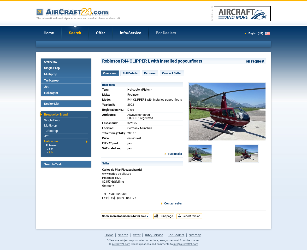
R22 (51, 149)
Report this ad (192, 216)
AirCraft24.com (121, 244)
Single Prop (52, 68)
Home (49, 33)
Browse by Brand (56, 114)
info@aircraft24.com (185, 244)
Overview (50, 62)
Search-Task (53, 164)
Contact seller (173, 203)
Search (75, 33)
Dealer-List (51, 103)
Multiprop (50, 74)
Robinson (51, 145)
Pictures (150, 73)
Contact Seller (172, 73)
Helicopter (51, 93)
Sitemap (195, 235)
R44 (51, 152)
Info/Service (130, 33)
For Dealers (166, 33)
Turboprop (51, 80)
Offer (100, 33)
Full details (175, 154)
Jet (46, 86)
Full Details (130, 73)
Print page (166, 216)
